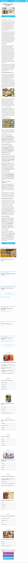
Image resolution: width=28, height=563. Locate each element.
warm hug (13, 235)
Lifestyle (4, 18)
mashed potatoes (10, 209)
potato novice (9, 202)
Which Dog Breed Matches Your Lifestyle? (7, 339)
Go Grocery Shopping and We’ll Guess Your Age (8, 274)
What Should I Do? (5, 307)
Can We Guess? (3, 272)
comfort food (5, 106)
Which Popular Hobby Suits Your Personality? (7, 309)
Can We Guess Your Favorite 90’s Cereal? (7, 260)
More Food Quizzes (4, 247)
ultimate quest (10, 193)
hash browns (11, 158)
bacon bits (9, 220)
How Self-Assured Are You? (6, 323)
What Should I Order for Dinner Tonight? (7, 289)
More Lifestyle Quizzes (5, 297)
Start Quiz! (8, 16)
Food (2, 18)
